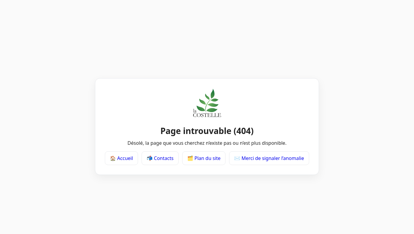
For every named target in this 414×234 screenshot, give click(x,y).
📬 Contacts (160, 158)
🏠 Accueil (121, 158)
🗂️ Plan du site (203, 158)
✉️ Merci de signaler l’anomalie (269, 158)
